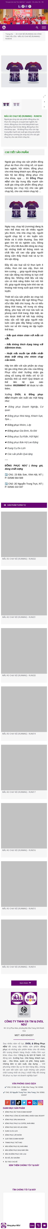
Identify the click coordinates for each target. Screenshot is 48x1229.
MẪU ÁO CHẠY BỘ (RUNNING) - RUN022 (19, 559)
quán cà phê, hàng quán (32, 1061)
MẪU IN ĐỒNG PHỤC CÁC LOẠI (14, 1154)
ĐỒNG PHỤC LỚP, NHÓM (12, 1135)
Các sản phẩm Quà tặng (20, 454)
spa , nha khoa (10, 1061)
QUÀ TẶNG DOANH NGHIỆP (13, 1139)
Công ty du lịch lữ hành (29, 1055)
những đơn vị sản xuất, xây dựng (20, 1064)
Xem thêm (25, 983)
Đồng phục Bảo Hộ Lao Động (23, 442)
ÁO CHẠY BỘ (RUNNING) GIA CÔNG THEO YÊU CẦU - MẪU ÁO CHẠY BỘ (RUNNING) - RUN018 (23, 36)
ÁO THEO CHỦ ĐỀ (10, 1162)
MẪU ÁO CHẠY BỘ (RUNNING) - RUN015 (19, 908)
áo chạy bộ (21, 188)
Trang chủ (9, 34)
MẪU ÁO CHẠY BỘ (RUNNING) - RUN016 (19, 850)
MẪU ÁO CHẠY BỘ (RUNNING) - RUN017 (19, 792)
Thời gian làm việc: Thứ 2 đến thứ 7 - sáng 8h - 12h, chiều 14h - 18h (25, 2)
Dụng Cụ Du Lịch (16, 448)
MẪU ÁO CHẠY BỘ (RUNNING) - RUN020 (19, 675)
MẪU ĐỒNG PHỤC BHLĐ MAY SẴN (15, 1150)
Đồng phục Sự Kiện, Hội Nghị (23, 436)
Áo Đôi (33, 431)
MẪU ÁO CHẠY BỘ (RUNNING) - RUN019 (19, 734)
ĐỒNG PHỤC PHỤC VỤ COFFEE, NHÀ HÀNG (19, 1123)
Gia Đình (24, 431)
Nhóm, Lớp (25, 425)
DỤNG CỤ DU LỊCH (10, 1131)
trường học (18, 1058)
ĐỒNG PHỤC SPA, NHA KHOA (14, 1120)
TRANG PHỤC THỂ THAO (12, 1143)
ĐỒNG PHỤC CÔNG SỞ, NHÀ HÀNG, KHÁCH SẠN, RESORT (24, 1116)
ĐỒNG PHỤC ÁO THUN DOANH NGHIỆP (17, 1112)
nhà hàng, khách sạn (35, 1058)
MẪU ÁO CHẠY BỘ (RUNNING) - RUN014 (19, 967)
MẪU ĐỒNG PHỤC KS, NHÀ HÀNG (15, 1146)
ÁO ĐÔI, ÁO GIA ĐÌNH (11, 1158)
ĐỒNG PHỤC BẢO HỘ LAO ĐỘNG (15, 1127)
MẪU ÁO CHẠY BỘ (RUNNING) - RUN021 (19, 617)
